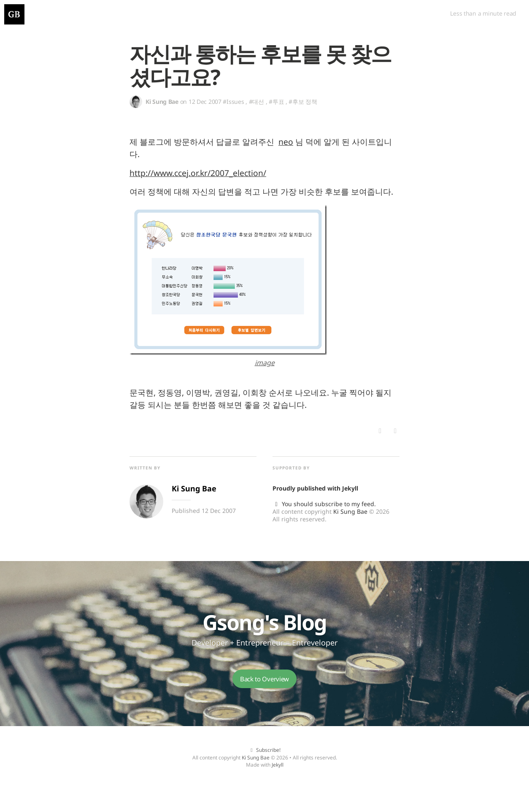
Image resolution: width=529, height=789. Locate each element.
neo (285, 141)
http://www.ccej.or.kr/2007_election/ (198, 173)
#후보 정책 (303, 102)
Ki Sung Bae (350, 511)
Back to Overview (264, 679)
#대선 (256, 102)
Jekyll (350, 488)
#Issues (233, 102)
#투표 (276, 102)
